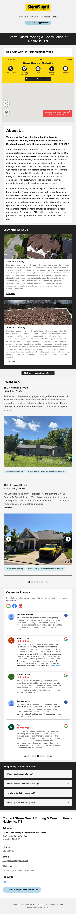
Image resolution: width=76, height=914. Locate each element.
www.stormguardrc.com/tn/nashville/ (18, 870)
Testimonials (45, 17)
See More (8, 410)
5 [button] (39, 582)
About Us (22, 17)
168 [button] (48, 756)
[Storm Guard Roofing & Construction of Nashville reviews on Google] (8, 606)
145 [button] (43, 756)
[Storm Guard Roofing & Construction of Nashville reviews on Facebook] (14, 606)
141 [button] (33, 756)
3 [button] (34, 582)
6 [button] (42, 582)
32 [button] (47, 582)
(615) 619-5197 (8, 851)
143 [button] (38, 756)
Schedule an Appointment (38, 23)
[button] (26, 582)
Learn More (10, 293)
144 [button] (41, 756)
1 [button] (29, 582)
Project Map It (43, 907)
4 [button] (37, 582)
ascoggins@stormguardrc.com (15, 861)
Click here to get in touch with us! (38, 373)
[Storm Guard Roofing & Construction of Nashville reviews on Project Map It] (20, 606)
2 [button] (32, 582)
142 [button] (35, 756)
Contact (55, 17)
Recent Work (32, 17)
